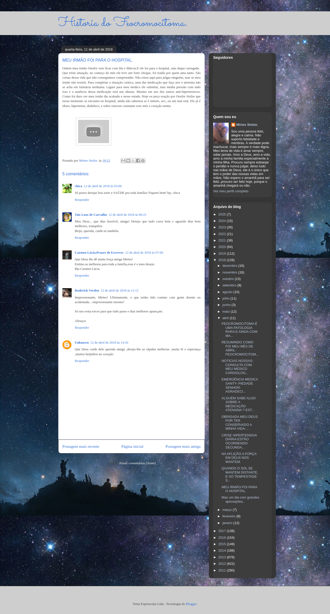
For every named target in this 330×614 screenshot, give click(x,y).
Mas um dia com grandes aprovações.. (240, 499)
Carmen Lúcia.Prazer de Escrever (99, 252)
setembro (229, 285)
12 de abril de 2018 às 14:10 (109, 342)
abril (226, 318)
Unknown (82, 342)
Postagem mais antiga (183, 446)
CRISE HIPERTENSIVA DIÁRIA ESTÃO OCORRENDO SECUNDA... (239, 441)
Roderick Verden (87, 290)
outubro (228, 279)
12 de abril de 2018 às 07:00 (144, 252)
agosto (228, 292)
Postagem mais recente (80, 446)
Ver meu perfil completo (231, 191)
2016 (222, 538)
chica (78, 186)
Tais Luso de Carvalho (91, 215)
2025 (222, 214)
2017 (222, 531)
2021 (222, 240)
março (227, 510)
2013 (222, 557)
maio (226, 311)
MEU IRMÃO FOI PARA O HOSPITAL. (239, 489)
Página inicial (132, 446)
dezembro (230, 266)
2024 (222, 221)
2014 (222, 550)
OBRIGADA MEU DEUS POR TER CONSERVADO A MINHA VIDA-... (239, 423)
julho (226, 298)
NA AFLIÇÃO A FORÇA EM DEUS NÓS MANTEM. (238, 458)
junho (227, 305)
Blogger (191, 604)
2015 (222, 544)
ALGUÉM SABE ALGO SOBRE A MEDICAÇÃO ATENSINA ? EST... (238, 404)
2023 (222, 227)
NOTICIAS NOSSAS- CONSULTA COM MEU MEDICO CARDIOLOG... (237, 367)
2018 (222, 260)
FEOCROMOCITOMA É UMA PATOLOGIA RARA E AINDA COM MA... (239, 330)
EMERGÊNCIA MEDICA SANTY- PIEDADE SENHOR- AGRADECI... (239, 385)
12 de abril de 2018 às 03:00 (103, 186)
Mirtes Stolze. (247, 125)
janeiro (228, 523)
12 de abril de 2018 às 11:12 (119, 290)
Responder (82, 200)
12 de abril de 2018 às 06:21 (127, 215)
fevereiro (229, 516)
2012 (222, 564)
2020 (222, 247)
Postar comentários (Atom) (137, 463)
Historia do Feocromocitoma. (122, 23)
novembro (230, 272)
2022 (222, 234)
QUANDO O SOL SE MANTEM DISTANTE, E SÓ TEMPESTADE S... (239, 474)
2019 (222, 253)
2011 (222, 570)
